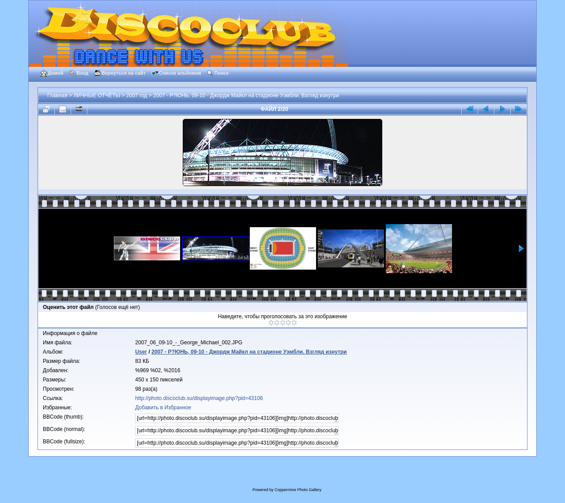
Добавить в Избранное (163, 407)
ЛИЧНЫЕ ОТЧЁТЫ (96, 95)
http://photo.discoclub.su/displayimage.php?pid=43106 (199, 398)
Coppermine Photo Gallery (298, 490)
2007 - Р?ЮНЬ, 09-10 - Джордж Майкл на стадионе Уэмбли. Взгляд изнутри (246, 95)
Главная (57, 95)
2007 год (136, 95)
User (141, 352)
